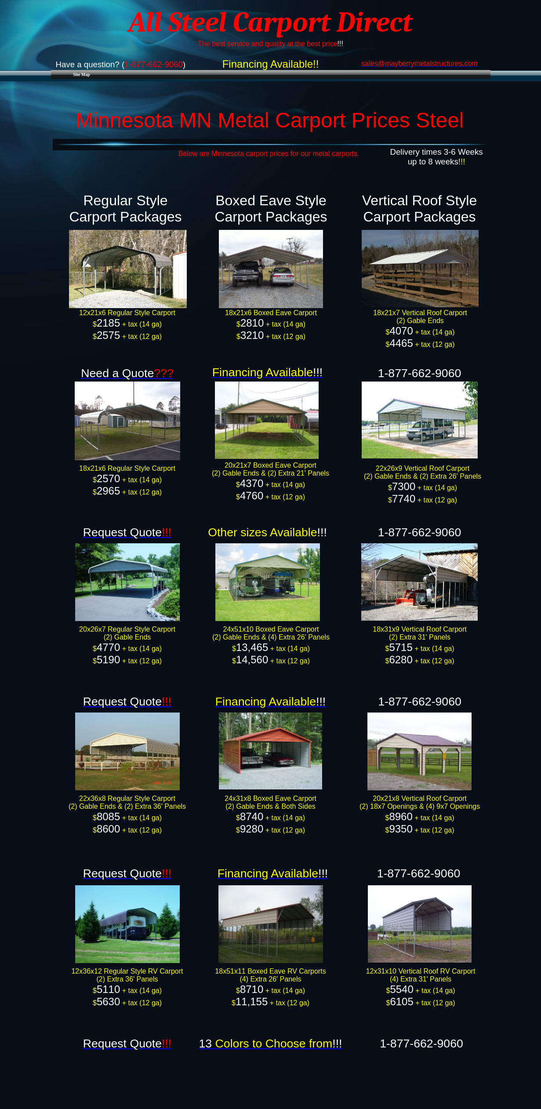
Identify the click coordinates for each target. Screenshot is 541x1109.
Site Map (81, 74)
